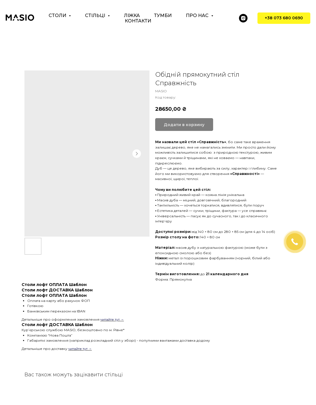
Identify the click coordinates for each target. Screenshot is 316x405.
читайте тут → (112, 319)
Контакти (138, 21)
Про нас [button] (198, 15)
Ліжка (132, 15)
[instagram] (243, 18)
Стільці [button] (95, 15)
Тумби (163, 15)
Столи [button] (58, 15)
